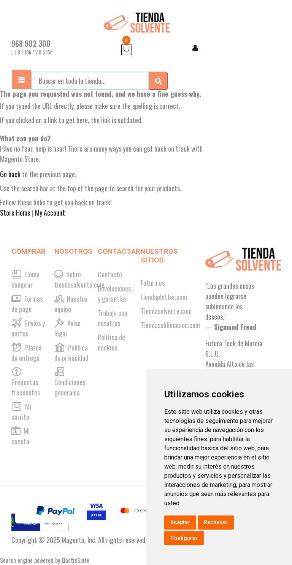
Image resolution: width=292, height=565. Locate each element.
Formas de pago (27, 304)
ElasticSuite (75, 560)
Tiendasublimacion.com (170, 325)
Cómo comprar (25, 279)
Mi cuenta (20, 436)
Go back (10, 174)
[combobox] (90, 80)
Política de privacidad (71, 353)
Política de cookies (111, 342)
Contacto (110, 274)
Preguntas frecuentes (25, 382)
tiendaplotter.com (164, 297)
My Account (50, 213)
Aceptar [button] (180, 522)
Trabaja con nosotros (112, 318)
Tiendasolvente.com (166, 311)
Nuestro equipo (70, 304)
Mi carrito (21, 412)
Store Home (15, 213)
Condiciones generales (69, 382)
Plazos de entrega (26, 353)
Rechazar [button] (216, 522)
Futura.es (153, 283)
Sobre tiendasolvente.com (79, 279)
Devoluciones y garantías (114, 293)
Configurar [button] (184, 538)
